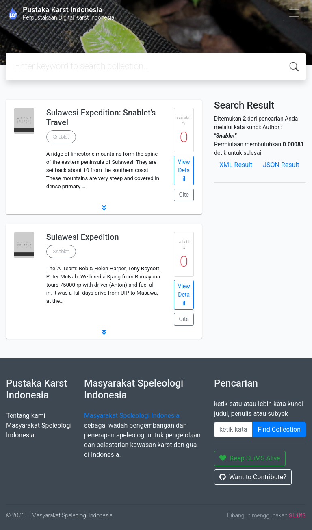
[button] (104, 207)
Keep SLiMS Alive (249, 458)
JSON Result (281, 165)
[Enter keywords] (233, 429)
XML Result (235, 165)
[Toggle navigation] (294, 13)
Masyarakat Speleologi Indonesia (132, 415)
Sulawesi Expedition (82, 237)
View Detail (184, 170)
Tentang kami (26, 415)
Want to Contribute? (252, 477)
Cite (184, 194)
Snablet (61, 137)
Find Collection (279, 429)
